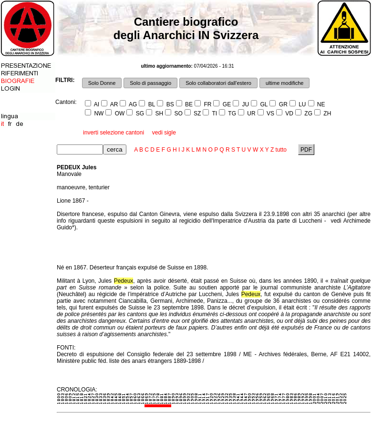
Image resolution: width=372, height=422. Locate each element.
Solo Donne (102, 83)
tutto (281, 149)
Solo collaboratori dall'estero (218, 83)
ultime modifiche (284, 83)
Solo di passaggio (150, 83)
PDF (306, 149)
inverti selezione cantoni (113, 132)
